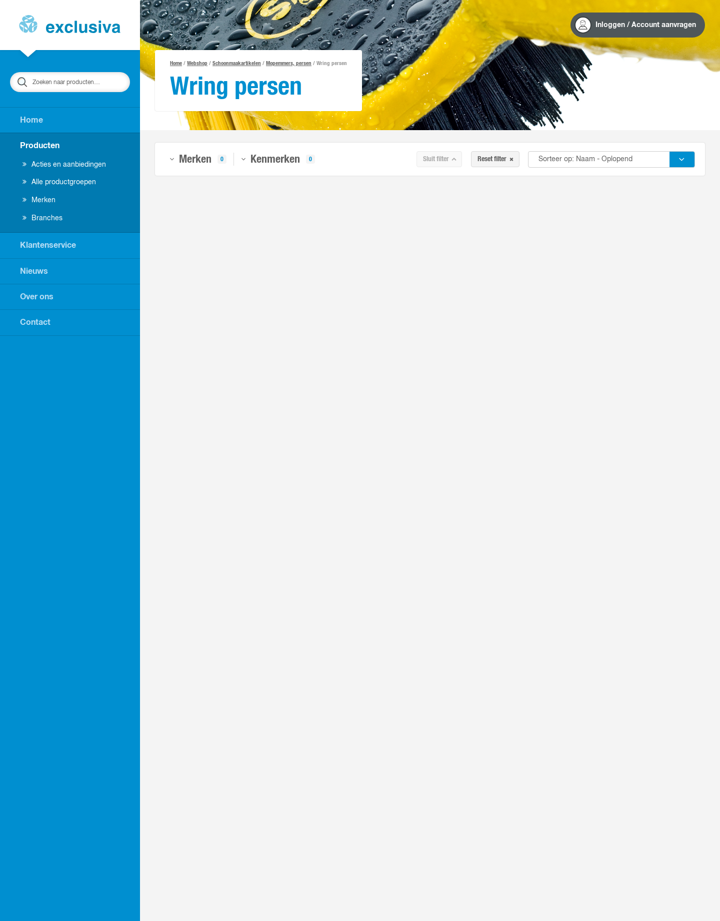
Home (31, 120)
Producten (40, 146)
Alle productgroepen (59, 182)
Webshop (197, 63)
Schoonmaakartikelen (236, 63)
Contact (35, 322)
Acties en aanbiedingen (64, 164)
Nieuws (34, 271)
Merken (39, 200)
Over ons (37, 297)
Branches (42, 218)
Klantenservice (48, 245)
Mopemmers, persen (289, 63)
